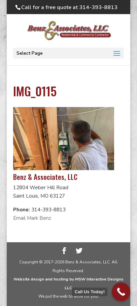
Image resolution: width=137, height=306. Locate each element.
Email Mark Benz (32, 218)
